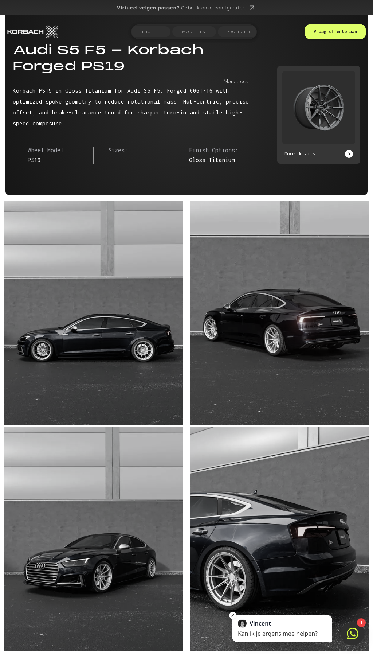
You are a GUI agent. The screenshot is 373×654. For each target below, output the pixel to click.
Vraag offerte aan (335, 31)
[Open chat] (352, 633)
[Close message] (232, 615)
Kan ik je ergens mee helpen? (278, 628)
